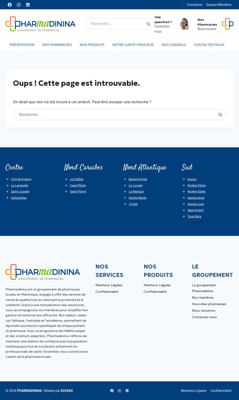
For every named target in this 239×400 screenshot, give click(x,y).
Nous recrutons (203, 310)
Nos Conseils (174, 45)
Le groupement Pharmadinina (204, 288)
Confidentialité (106, 292)
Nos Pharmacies (57, 45)
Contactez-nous (209, 45)
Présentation (22, 45)
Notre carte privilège (133, 45)
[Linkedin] (28, 5)
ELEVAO (67, 391)
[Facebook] (9, 5)
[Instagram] (19, 5)
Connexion (194, 5)
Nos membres (203, 297)
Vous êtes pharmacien (209, 304)
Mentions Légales (109, 285)
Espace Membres (219, 5)
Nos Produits (92, 45)
